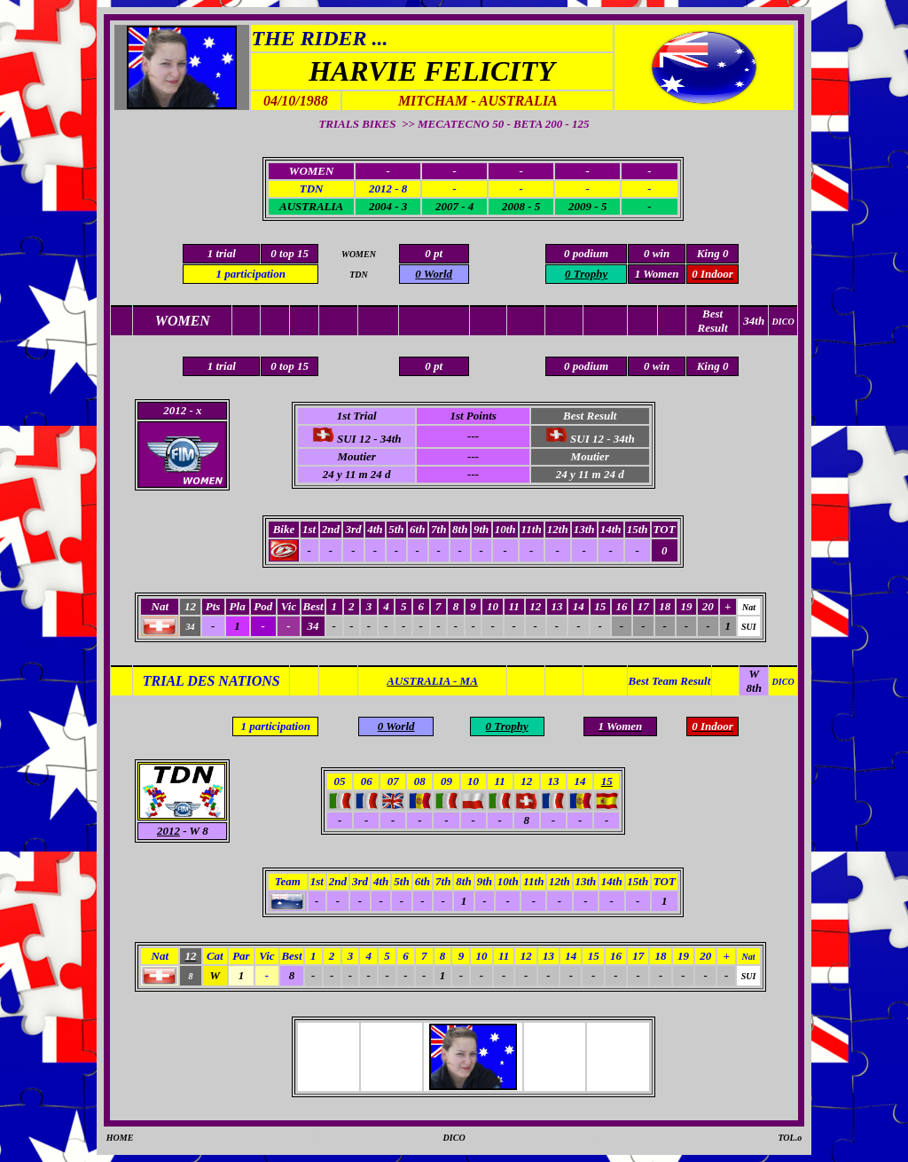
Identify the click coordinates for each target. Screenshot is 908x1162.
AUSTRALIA (311, 206)
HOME (120, 1137)
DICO (454, 1137)
